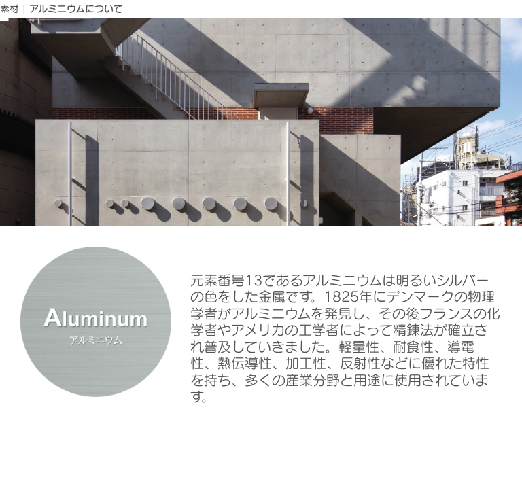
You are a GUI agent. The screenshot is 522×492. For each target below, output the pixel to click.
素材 (9, 8)
